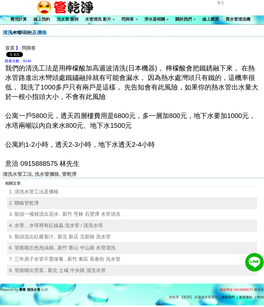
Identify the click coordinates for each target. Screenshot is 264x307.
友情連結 (245, 297)
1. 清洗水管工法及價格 (34, 191)
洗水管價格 (47, 174)
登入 (220, 3)
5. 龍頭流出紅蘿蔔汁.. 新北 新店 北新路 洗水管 (60, 236)
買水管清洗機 (238, 19)
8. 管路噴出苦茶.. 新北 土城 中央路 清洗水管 (57, 270)
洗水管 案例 (67, 19)
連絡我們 (228, 297)
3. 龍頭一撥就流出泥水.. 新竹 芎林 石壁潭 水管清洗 (64, 214)
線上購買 (210, 19)
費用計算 (18, 19)
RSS (260, 297)
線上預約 (42, 19)
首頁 (9, 48)
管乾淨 (69, 174)
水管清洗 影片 (100, 19)
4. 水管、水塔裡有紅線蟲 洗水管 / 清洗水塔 (56, 225)
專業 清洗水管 (29, 290)
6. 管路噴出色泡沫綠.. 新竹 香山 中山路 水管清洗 (62, 247)
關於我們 (185, 19)
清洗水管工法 (17, 174)
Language (21, 32)
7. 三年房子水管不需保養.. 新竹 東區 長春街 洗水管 (64, 259)
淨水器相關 (156, 19)
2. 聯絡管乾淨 (24, 203)
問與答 (129, 19)
